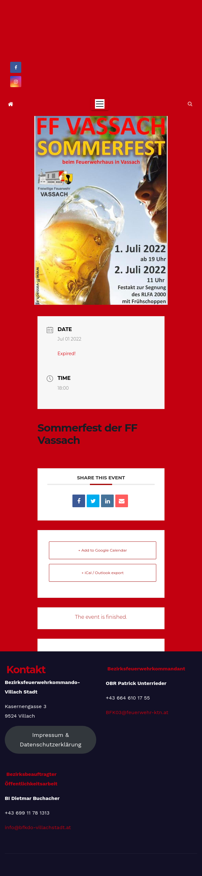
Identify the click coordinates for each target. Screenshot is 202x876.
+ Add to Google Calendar (102, 550)
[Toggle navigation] (100, 104)
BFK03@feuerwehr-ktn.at (137, 712)
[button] (190, 104)
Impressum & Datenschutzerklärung (50, 740)
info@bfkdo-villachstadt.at (38, 827)
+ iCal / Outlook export (103, 572)
